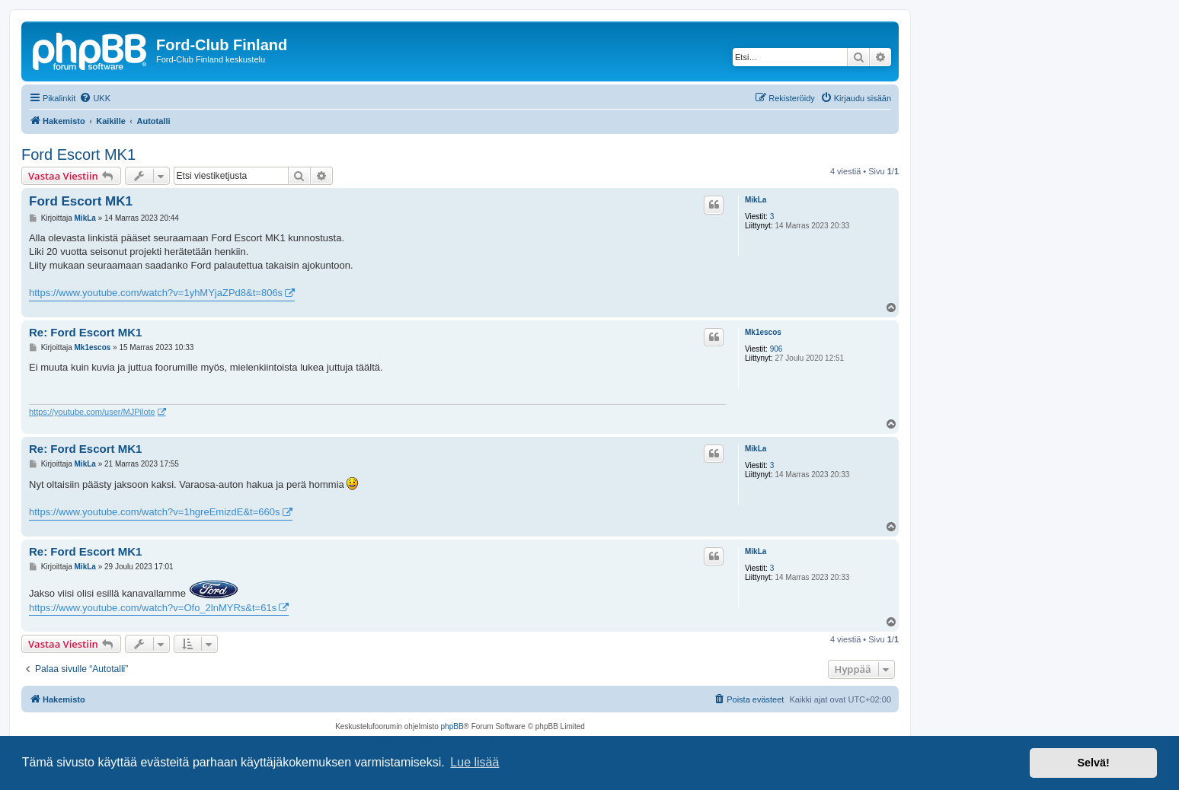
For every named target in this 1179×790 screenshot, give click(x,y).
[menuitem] (94, 98)
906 (776, 349)
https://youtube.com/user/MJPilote (92, 411)
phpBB (452, 726)
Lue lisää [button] (474, 762)
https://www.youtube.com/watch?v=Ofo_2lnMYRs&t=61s (152, 607)
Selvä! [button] (1093, 763)
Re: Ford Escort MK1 (85, 332)
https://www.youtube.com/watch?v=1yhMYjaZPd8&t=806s (156, 292)
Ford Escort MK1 (78, 154)
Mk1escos (763, 332)
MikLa (755, 200)
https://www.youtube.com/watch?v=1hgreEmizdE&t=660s (154, 512)
